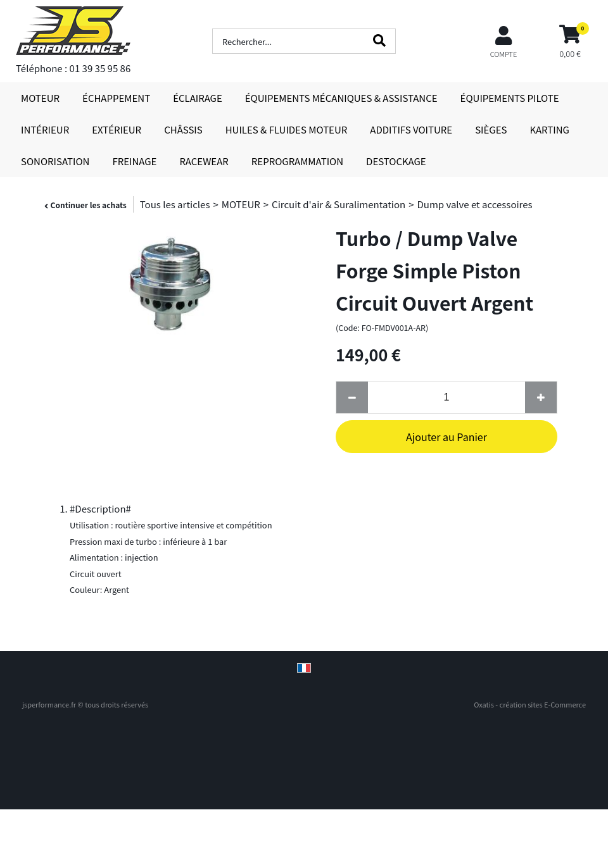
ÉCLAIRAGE (197, 97)
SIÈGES (491, 129)
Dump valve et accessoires (474, 204)
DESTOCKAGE (396, 161)
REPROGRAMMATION (297, 161)
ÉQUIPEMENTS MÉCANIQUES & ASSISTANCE (341, 97)
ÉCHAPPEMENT (116, 97)
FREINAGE (134, 161)
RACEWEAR (203, 161)
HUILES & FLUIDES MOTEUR (286, 129)
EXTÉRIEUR (116, 129)
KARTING (549, 129)
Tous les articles (175, 204)
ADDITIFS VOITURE (411, 129)
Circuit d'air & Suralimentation (338, 204)
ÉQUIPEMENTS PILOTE (509, 97)
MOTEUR (40, 97)
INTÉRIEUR (45, 129)
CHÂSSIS (183, 129)
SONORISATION (55, 161)
